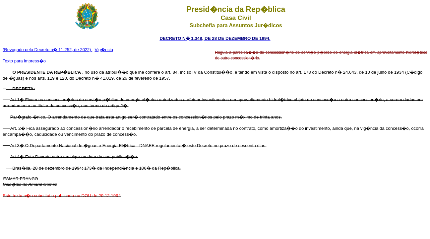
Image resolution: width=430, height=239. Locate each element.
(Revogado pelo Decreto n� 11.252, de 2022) (47, 49)
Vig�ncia (104, 49)
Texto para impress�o (24, 60)
